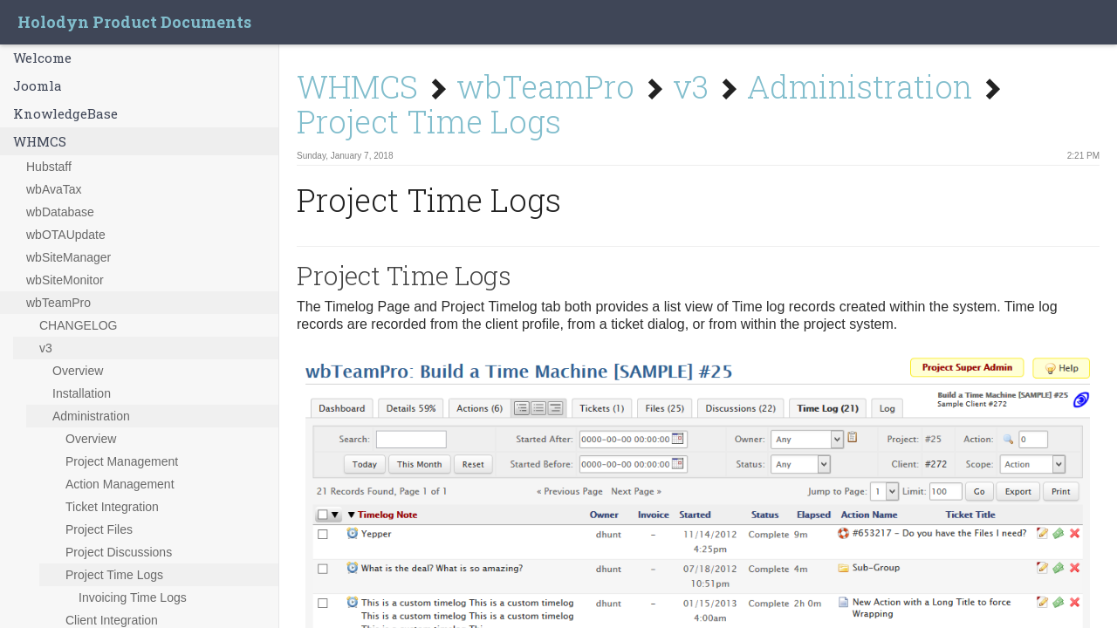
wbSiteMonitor (65, 280)
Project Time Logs (114, 575)
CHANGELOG (78, 325)
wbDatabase (60, 212)
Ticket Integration (112, 507)
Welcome (42, 57)
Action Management (120, 484)
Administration (91, 416)
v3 (45, 348)
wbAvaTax (54, 189)
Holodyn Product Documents (134, 21)
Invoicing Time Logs (133, 597)
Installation (81, 393)
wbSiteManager (68, 257)
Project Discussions (118, 552)
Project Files (99, 529)
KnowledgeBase (65, 113)
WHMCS (39, 141)
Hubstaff (49, 167)
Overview (77, 371)
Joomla (37, 85)
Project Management (121, 461)
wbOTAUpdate (66, 235)
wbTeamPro (58, 303)
